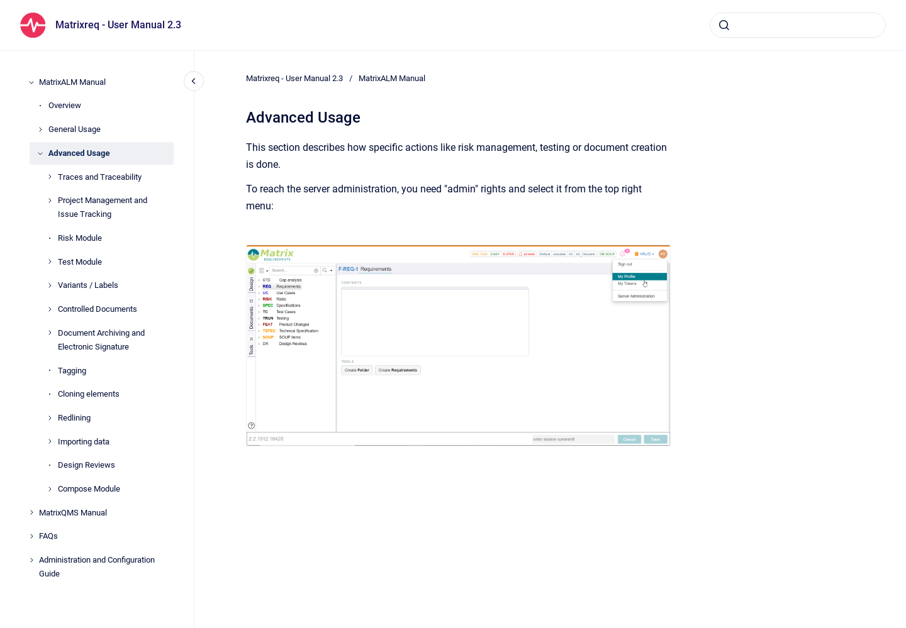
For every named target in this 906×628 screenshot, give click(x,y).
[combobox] (797, 25)
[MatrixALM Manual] (31, 82)
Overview (64, 105)
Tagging (72, 370)
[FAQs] (31, 536)
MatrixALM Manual (72, 82)
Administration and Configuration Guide (97, 566)
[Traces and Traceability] (50, 177)
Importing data (83, 441)
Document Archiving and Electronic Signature (101, 339)
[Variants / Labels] (50, 285)
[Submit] (724, 25)
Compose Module (89, 488)
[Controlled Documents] (50, 309)
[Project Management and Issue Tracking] (50, 201)
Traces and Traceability (100, 177)
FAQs (48, 536)
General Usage (74, 129)
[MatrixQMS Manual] (31, 512)
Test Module (80, 262)
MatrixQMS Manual (73, 512)
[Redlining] (50, 418)
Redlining (74, 417)
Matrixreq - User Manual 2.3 (118, 25)
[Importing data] (50, 441)
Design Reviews (86, 465)
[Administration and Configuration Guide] (31, 560)
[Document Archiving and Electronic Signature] (50, 333)
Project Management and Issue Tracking (102, 207)
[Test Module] (50, 261)
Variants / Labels (88, 285)
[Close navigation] (194, 81)
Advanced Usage (79, 153)
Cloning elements (89, 394)
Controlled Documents (97, 309)
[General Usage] (40, 129)
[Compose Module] (50, 489)
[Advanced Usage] (40, 153)
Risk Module (80, 238)
